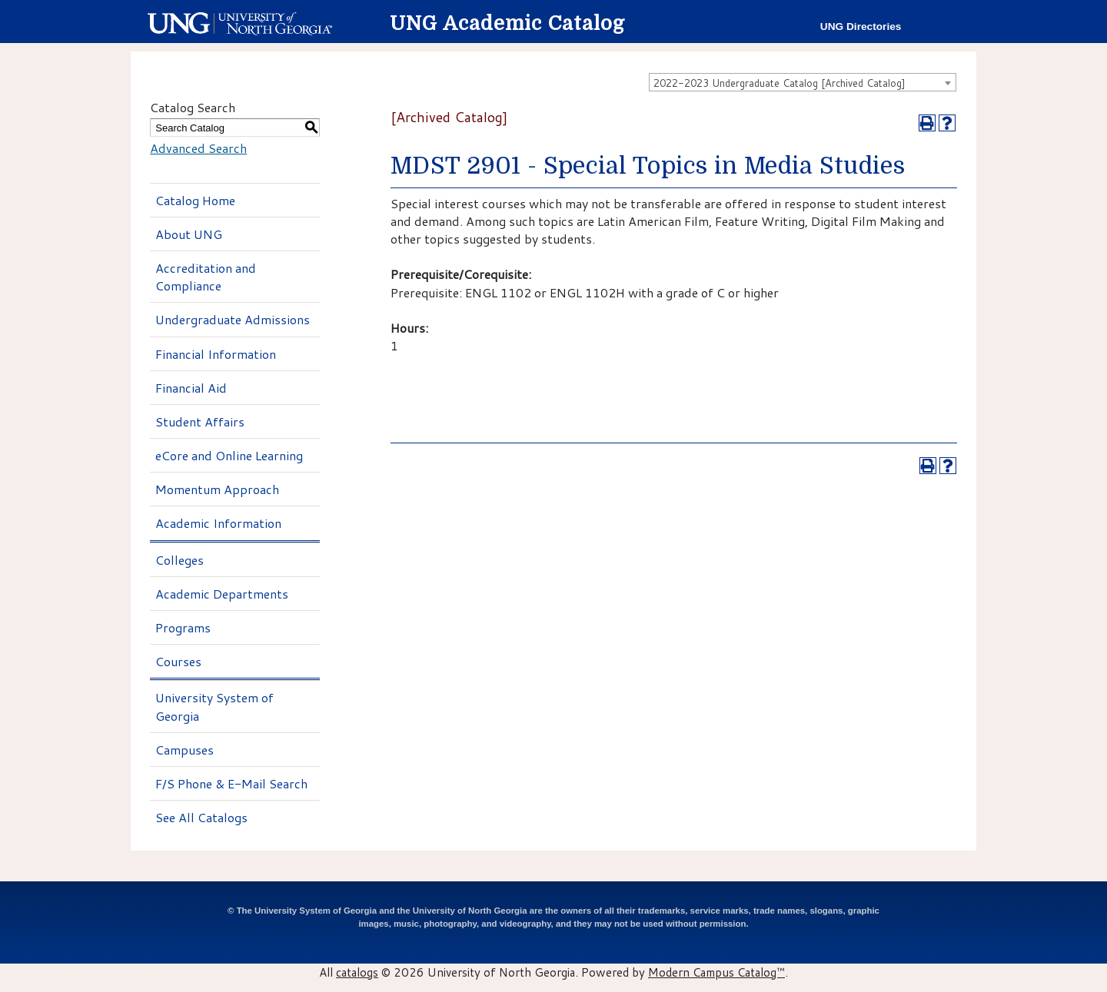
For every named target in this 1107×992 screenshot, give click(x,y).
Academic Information (218, 523)
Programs (183, 627)
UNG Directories (861, 26)
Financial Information (215, 354)
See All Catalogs (201, 817)
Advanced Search (198, 148)
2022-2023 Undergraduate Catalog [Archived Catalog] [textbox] (779, 83)
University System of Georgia (214, 706)
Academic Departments (221, 593)
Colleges (179, 560)
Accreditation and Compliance (205, 276)
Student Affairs (199, 421)
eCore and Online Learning (229, 455)
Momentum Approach (217, 489)
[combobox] (802, 82)
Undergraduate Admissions (232, 319)
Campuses (184, 749)
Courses (178, 661)
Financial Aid (191, 387)
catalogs (357, 972)
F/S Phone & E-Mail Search (231, 783)
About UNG (188, 234)
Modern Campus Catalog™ (716, 972)
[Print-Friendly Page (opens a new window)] (927, 122)
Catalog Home (195, 200)
